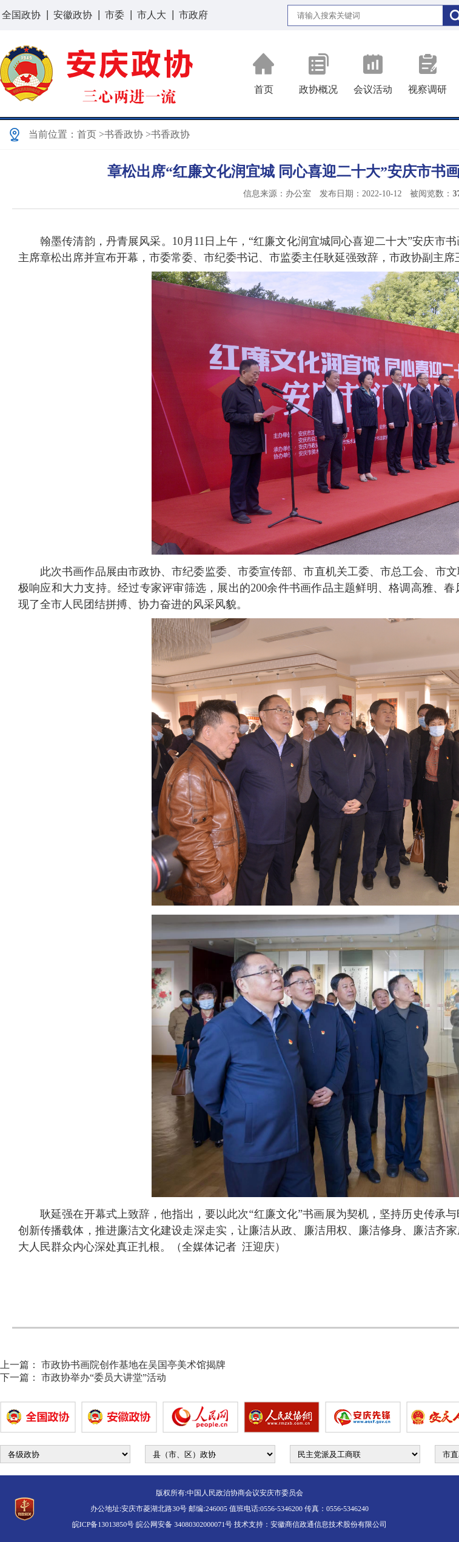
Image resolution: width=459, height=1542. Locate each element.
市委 (114, 15)
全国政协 (21, 15)
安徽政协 (72, 15)
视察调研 (427, 74)
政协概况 (318, 74)
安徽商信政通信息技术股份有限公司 (328, 1524)
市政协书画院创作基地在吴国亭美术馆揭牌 (133, 1365)
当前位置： (52, 134)
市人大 (151, 15)
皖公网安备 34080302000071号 (184, 1524)
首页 (263, 74)
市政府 (193, 15)
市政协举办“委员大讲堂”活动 (103, 1377)
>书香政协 (121, 134)
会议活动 (372, 74)
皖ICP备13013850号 (103, 1524)
